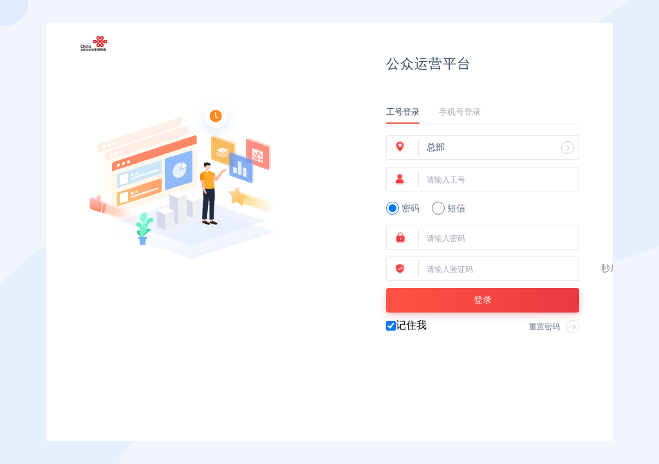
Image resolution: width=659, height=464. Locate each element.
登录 (483, 300)
